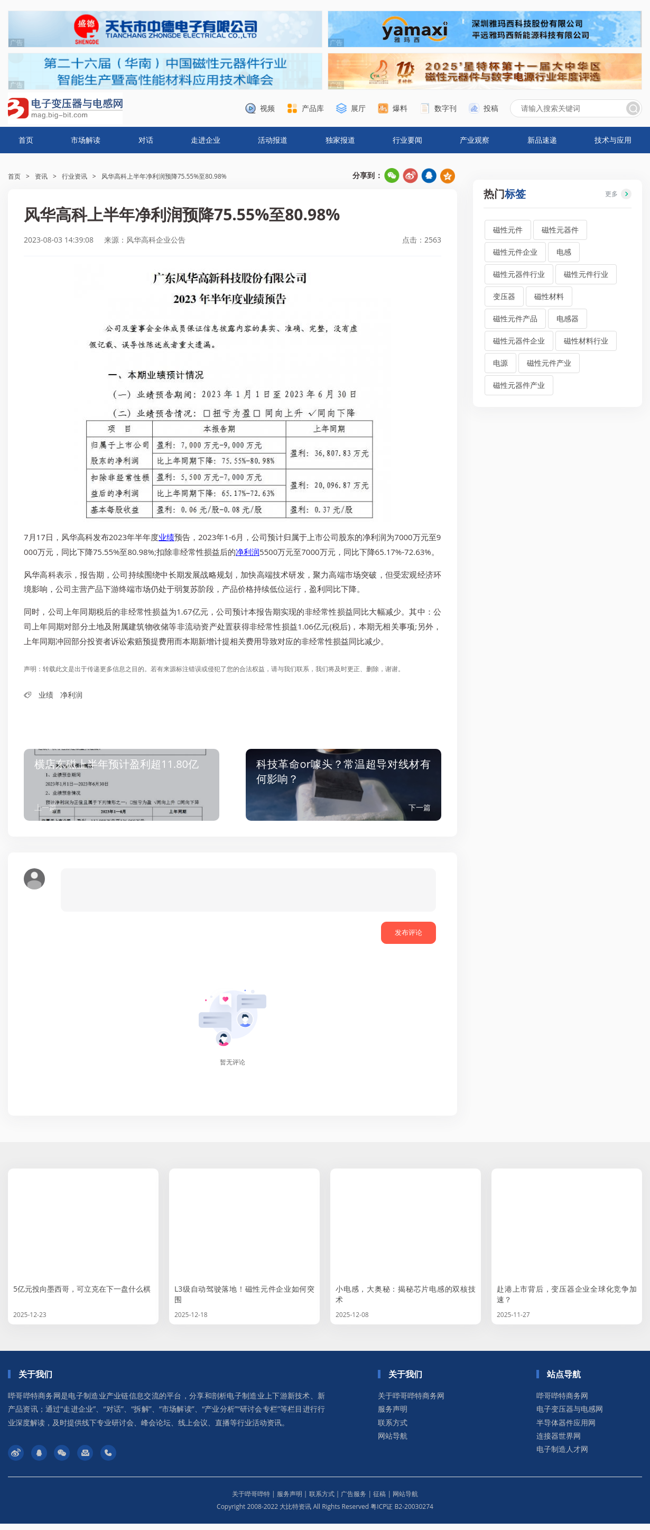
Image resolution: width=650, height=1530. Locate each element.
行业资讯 (74, 176)
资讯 (41, 176)
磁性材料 (549, 296)
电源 (500, 363)
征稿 (379, 1500)
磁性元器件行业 (519, 274)
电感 (563, 252)
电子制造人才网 (562, 1455)
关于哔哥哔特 (251, 1500)
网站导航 (392, 1442)
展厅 (358, 108)
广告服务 (353, 1500)
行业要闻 (407, 140)
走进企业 (205, 140)
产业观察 (474, 140)
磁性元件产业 (549, 363)
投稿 (491, 108)
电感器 (567, 318)
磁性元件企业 (515, 252)
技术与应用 (613, 140)
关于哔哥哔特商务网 (411, 1402)
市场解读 (85, 140)
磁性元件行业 (586, 274)
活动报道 (272, 140)
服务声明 (392, 1415)
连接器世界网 (558, 1442)
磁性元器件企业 (519, 341)
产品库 (313, 108)
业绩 (166, 537)
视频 (267, 108)
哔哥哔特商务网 (562, 1402)
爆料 (400, 108)
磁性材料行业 (586, 341)
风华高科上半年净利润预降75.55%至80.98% (164, 176)
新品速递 (542, 140)
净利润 (247, 551)
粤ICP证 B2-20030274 (401, 1512)
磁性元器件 (560, 230)
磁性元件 (508, 230)
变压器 (504, 296)
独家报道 (340, 140)
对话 (145, 140)
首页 (25, 140)
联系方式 (392, 1429)
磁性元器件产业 (519, 385)
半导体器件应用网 (566, 1429)
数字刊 (445, 108)
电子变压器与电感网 (569, 1415)
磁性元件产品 (515, 318)
